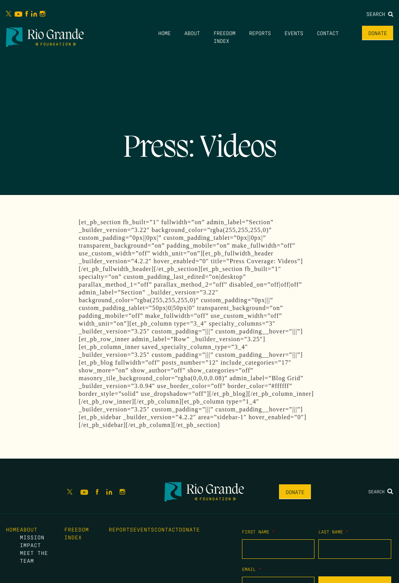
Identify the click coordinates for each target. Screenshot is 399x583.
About (192, 32)
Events (293, 32)
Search (379, 13)
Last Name (333, 531)
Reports (260, 32)
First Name (258, 531)
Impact (30, 544)
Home (164, 32)
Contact (328, 32)
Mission (32, 536)
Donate (377, 32)
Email (251, 569)
